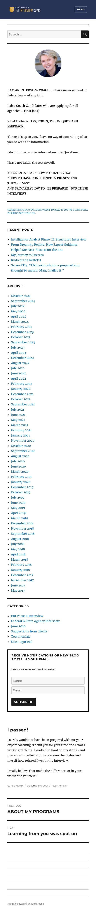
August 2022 (20, 363)
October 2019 (20, 492)
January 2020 (20, 482)
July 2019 (17, 497)
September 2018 (23, 533)
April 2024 (18, 316)
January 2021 (20, 435)
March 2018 (19, 559)
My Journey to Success (27, 255)
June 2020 (18, 466)
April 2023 (18, 352)
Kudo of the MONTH (26, 260)
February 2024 (21, 327)
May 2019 (18, 508)
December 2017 (22, 575)
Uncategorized (21, 642)
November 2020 (22, 440)
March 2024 (20, 321)
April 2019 (18, 513)
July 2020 (18, 461)
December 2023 (22, 332)
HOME (11, 856)
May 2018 (18, 549)
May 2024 (18, 311)
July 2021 (17, 409)
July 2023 (18, 347)
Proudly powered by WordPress (25, 903)
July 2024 (18, 306)
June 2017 (18, 585)
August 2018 (20, 539)
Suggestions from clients (29, 631)
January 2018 (20, 570)
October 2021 (20, 399)
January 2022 (20, 389)
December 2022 (22, 358)
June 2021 (18, 415)
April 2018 (18, 554)
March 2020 (20, 471)
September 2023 (23, 342)
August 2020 (20, 456)
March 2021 (19, 425)
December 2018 (22, 523)
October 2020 (21, 446)
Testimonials (59, 785)
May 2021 (18, 420)
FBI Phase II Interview (27, 616)
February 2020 (21, 477)
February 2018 (21, 565)
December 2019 (22, 487)
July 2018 (17, 544)
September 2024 (23, 301)
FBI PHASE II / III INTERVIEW (24, 863)
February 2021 (21, 430)
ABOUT (11, 885)
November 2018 (22, 528)
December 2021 (22, 394)
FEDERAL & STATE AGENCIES (24, 878)
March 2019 (19, 518)
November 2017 (22, 580)
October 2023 (21, 337)
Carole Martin (15, 785)
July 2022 (18, 368)
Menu (81, 9)
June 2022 (18, 373)
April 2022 (18, 378)
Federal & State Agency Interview (35, 621)
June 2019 (18, 502)
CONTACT (13, 892)
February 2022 (21, 383)
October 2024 (21, 296)
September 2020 (23, 451)
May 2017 (18, 590)
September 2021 (23, 404)
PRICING (12, 871)
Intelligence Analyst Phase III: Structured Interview (48, 239)
